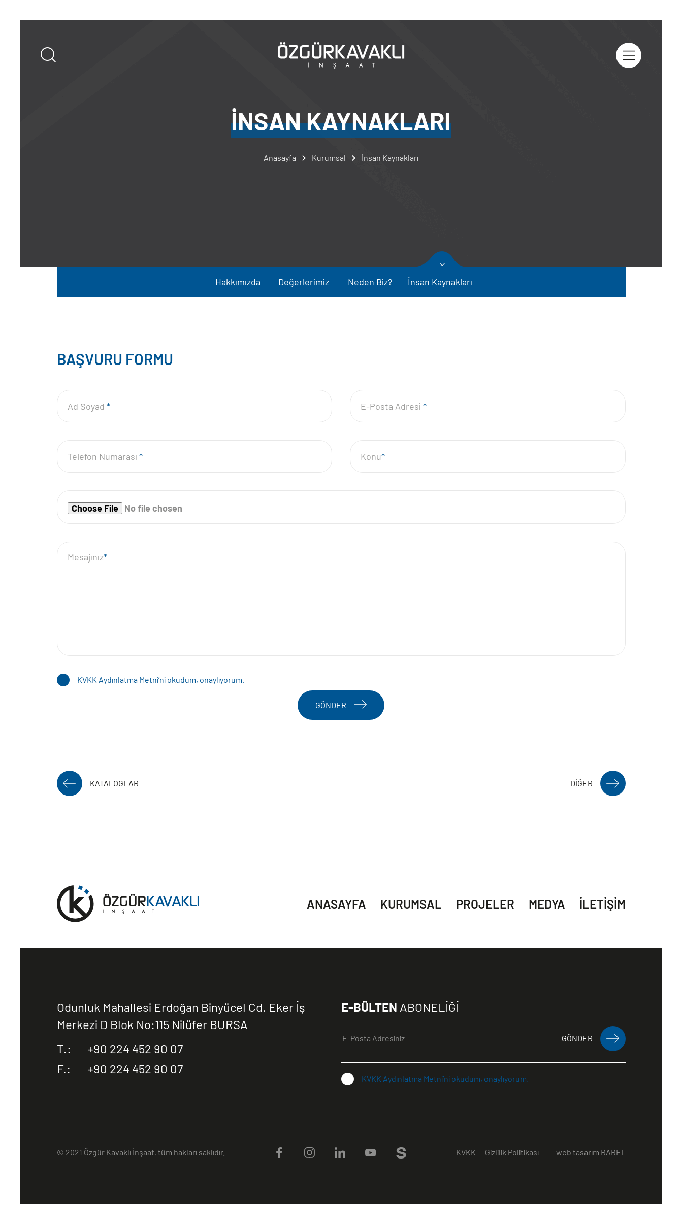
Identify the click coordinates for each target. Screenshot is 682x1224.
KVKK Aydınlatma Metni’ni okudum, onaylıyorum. (160, 679)
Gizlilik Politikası (512, 1152)
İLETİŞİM (602, 904)
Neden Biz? (370, 281)
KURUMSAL (411, 904)
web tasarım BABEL (591, 1152)
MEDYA (547, 904)
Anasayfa (280, 157)
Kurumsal (329, 157)
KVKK (466, 1152)
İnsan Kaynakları (390, 157)
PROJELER (485, 904)
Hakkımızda (238, 281)
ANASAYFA (336, 904)
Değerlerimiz (303, 281)
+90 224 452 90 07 (120, 1048)
